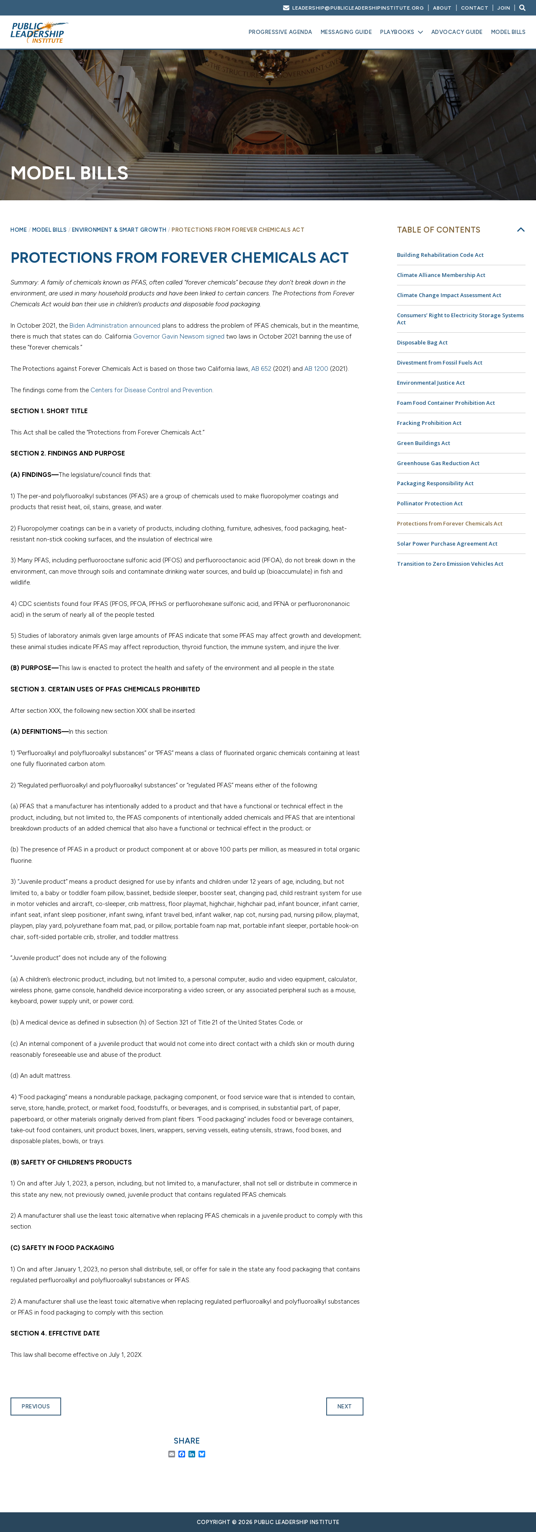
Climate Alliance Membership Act (441, 275)
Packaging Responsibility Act (435, 483)
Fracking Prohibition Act (429, 423)
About (442, 7)
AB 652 (261, 369)
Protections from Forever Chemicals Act (449, 523)
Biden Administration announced (115, 325)
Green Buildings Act (423, 443)
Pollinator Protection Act (430, 503)
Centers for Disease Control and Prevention (151, 390)
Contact (475, 7)
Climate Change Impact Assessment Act (449, 295)
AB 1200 (316, 369)
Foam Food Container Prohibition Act (446, 402)
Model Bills (508, 32)
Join (503, 7)
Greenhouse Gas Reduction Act (438, 463)
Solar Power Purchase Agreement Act (447, 543)
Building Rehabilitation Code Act (440, 255)
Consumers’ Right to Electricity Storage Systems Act (460, 318)
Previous (36, 1406)
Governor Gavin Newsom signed (178, 336)
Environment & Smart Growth (119, 230)
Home (18, 230)
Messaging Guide (346, 32)
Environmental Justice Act (431, 382)
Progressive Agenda (280, 32)
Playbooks (397, 32)
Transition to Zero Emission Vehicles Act (450, 563)
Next (345, 1406)
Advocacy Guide (457, 32)
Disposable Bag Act (422, 342)
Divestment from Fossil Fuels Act (439, 362)
